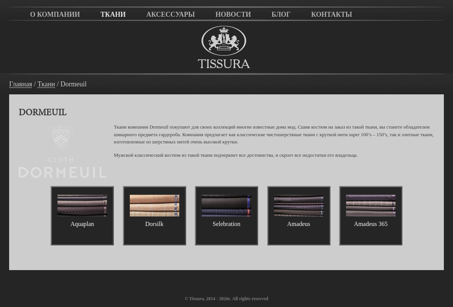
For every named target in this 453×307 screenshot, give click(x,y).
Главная (20, 84)
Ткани (113, 14)
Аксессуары (170, 14)
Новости (233, 14)
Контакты (331, 14)
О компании (55, 14)
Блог (280, 14)
